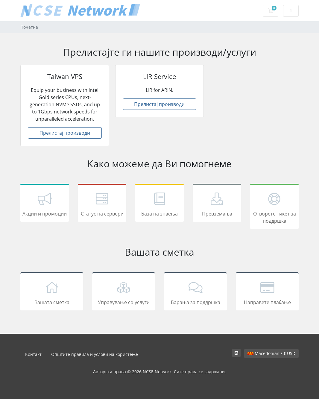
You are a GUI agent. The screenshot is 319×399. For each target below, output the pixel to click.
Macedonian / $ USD (271, 353)
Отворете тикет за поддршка (274, 207)
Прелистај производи (65, 133)
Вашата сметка (51, 292)
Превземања (217, 204)
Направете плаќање (267, 292)
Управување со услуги (123, 292)
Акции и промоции (44, 204)
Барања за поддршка (195, 292)
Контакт (33, 354)
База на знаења (159, 204)
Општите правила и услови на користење (94, 354)
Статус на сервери (102, 204)
